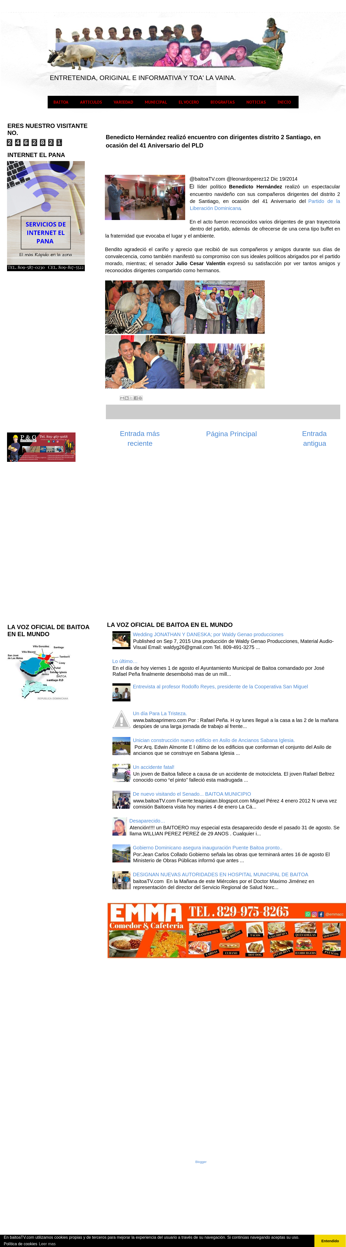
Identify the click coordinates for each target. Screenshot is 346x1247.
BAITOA (60, 102)
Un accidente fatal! (154, 767)
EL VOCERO (189, 102)
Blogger (201, 1162)
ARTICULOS (91, 102)
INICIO (284, 102)
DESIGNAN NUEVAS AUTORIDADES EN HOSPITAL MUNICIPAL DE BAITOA (220, 874)
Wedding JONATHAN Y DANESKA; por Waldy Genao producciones (208, 634)
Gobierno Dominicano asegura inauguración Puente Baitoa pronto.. (208, 847)
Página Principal (231, 434)
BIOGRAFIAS (223, 102)
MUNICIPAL (156, 102)
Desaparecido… (147, 821)
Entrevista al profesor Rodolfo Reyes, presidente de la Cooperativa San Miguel (220, 686)
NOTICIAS (256, 102)
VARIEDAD (123, 102)
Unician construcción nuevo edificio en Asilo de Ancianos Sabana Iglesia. (214, 740)
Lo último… (125, 661)
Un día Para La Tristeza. (160, 713)
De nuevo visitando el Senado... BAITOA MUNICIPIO (192, 794)
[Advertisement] (144, 537)
